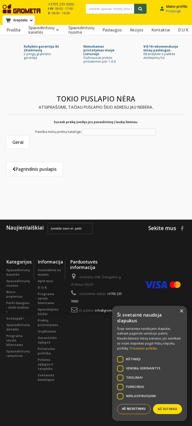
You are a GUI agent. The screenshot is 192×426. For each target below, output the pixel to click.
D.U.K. (43, 287)
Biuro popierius (14, 294)
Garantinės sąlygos (47, 340)
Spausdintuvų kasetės (44, 30)
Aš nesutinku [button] (134, 409)
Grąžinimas (47, 331)
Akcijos (136, 30)
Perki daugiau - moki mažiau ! (17, 307)
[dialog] (149, 363)
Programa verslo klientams (14, 340)
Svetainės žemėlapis (46, 377)
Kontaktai (160, 30)
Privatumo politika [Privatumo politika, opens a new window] (143, 348)
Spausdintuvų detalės (18, 327)
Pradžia (13, 30)
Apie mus (45, 281)
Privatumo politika (46, 350)
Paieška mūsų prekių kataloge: (58, 131)
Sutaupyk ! (15, 318)
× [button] (181, 311)
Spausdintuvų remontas (18, 353)
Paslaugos (112, 30)
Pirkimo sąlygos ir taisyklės (46, 364)
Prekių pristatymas (48, 322)
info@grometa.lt (107, 310)
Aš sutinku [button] (167, 409)
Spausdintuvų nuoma (81, 30)
